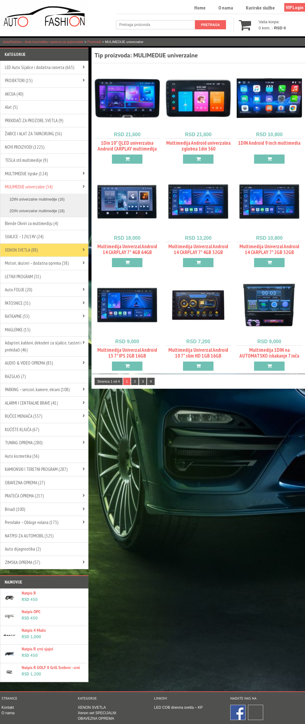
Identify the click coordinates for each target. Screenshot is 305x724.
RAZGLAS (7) (15, 376)
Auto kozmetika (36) (22, 456)
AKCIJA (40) (14, 94)
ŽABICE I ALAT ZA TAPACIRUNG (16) (33, 133)
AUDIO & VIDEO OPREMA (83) (29, 363)
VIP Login (294, 7)
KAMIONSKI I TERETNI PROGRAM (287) (36, 469)
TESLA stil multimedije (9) (26, 160)
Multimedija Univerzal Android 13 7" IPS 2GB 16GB (127, 353)
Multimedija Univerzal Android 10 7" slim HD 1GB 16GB (198, 353)
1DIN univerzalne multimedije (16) (37, 199)
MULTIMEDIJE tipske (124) (26, 173)
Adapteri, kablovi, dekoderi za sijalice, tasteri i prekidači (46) (43, 346)
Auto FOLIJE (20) (18, 290)
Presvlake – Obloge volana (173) (31, 522)
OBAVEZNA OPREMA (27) (25, 483)
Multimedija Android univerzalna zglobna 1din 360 (198, 146)
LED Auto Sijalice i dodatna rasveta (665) (39, 67)
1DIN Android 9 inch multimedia (269, 143)
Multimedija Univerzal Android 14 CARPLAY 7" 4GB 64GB (127, 249)
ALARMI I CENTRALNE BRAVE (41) (31, 403)
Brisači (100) (15, 509)
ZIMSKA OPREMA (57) (22, 562)
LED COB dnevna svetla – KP (178, 707)
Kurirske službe (260, 8)
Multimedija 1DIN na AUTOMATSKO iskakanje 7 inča (269, 353)
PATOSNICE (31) (17, 303)
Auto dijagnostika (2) (23, 549)
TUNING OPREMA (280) (23, 443)
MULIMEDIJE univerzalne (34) (28, 187)
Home (200, 8)
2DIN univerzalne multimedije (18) (37, 211)
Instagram (256, 712)
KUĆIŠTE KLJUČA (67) (22, 429)
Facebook (238, 712)
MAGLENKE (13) (17, 330)
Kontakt (8, 707)
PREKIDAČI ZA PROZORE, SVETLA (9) (34, 120)
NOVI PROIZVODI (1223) (24, 147)
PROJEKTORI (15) (18, 80)
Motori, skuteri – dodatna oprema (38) (37, 263)
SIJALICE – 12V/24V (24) (24, 236)
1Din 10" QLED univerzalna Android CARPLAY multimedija (127, 146)
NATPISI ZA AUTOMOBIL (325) (29, 536)
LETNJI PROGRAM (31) (23, 276)
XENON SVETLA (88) (21, 250)
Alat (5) (11, 107)
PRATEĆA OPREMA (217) (24, 496)
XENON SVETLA (92, 707)
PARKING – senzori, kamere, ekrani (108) (37, 389)
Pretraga (210, 25)
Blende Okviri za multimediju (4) (31, 223)
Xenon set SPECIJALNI (97, 713)
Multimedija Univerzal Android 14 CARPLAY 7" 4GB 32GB (198, 249)
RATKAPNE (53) (17, 316)
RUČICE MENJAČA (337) (23, 416)
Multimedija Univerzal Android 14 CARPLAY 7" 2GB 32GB (269, 249)
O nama (225, 8)
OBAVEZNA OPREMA (96, 718)
